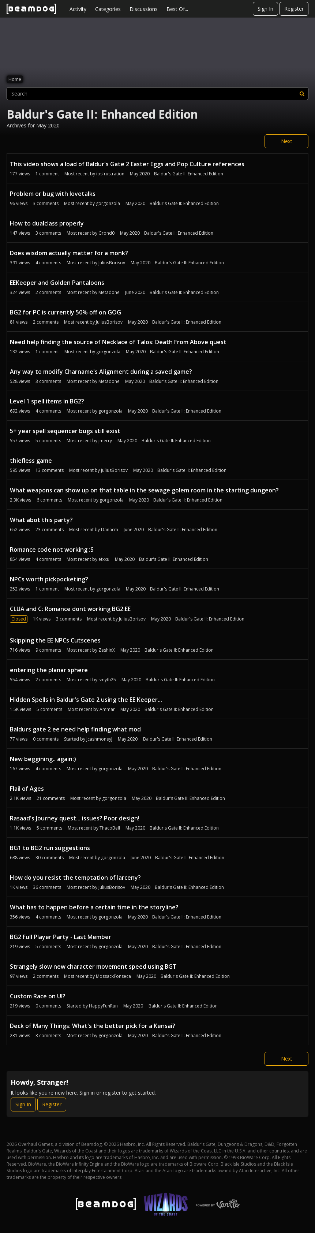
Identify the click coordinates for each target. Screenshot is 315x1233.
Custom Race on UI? (37, 996)
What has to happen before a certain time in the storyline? (94, 907)
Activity (78, 8)
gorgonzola (108, 203)
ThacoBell (110, 828)
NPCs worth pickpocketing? (49, 579)
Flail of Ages (27, 789)
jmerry (105, 440)
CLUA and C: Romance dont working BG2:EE (70, 609)
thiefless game (31, 461)
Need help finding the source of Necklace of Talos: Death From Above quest (118, 342)
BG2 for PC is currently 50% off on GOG (65, 312)
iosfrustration (110, 174)
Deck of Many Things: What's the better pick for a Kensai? (92, 1026)
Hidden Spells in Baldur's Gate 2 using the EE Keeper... (86, 700)
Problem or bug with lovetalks (52, 194)
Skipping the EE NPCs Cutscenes (55, 640)
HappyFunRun (103, 1006)
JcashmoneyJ (99, 739)
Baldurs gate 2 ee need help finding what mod (75, 729)
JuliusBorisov (111, 263)
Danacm (109, 529)
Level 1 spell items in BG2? (47, 401)
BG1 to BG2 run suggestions (50, 848)
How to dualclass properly (47, 223)
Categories (108, 8)
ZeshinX (106, 650)
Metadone (109, 292)
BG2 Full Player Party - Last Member (60, 937)
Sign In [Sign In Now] (23, 1104)
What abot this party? (41, 520)
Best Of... (177, 8)
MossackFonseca (113, 976)
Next (286, 141)
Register (294, 8)
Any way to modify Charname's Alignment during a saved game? (101, 372)
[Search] (301, 93)
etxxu (103, 559)
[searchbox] (157, 93)
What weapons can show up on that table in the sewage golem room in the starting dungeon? (144, 490)
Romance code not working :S (52, 549)
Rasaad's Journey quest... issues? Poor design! (74, 818)
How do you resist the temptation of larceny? (75, 877)
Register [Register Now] (51, 1104)
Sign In (265, 8)
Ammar (107, 709)
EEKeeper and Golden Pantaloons (57, 283)
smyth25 (107, 680)
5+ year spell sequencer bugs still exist (65, 431)
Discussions (144, 8)
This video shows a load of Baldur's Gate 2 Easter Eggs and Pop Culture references (127, 164)
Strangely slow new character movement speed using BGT (93, 966)
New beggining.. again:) (43, 759)
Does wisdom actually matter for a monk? (69, 253)
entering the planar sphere (49, 670)
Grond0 (106, 233)
